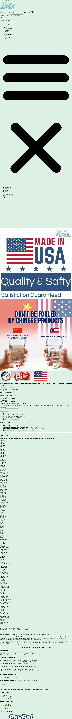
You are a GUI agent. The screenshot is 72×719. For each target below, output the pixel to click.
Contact (5, 31)
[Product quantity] (11, 408)
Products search (5, 15)
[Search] (2, 17)
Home (5, 27)
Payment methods (8, 37)
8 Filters (4, 397)
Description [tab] (6, 432)
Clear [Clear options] (25, 403)
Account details (10, 36)
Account (5, 33)
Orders (5, 38)
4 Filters (4, 394)
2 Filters (4, 391)
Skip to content (5, 0)
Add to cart (4, 410)
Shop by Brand (7, 28)
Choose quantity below (7, 403)
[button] (36, 112)
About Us (6, 30)
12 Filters (4, 400)
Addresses (9, 34)
